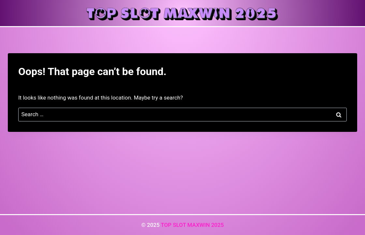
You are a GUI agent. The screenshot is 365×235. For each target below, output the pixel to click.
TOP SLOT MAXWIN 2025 (192, 225)
